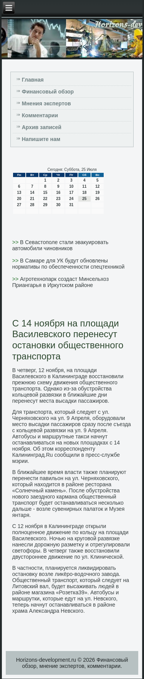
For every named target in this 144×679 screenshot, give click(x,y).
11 (84, 186)
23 (58, 199)
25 (84, 199)
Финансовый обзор (48, 92)
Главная (33, 80)
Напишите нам (41, 139)
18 (84, 192)
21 (32, 199)
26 (97, 199)
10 (71, 186)
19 (97, 192)
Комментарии (40, 115)
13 (19, 192)
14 (32, 192)
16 (58, 192)
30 (58, 205)
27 (19, 205)
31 (71, 205)
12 (97, 186)
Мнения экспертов (46, 103)
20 (19, 199)
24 (71, 199)
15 (45, 192)
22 (45, 199)
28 (32, 205)
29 (45, 205)
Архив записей (41, 127)
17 (71, 192)
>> (16, 242)
